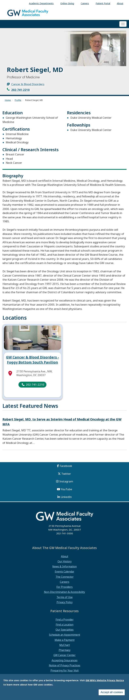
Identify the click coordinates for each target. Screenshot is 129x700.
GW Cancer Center (64, 655)
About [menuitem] (120, 3)
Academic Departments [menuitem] (41, 3)
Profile (18, 100)
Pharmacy (64, 650)
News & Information (64, 566)
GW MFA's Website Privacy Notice (105, 680)
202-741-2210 (20, 90)
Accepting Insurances (64, 660)
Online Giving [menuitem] (67, 3)
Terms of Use (65, 597)
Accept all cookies (112, 692)
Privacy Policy (65, 602)
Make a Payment (65, 640)
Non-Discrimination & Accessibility (64, 592)
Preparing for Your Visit (65, 670)
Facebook (66, 466)
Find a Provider (65, 619)
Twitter (66, 474)
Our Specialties (65, 629)
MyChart (64, 645)
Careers (64, 581)
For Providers (64, 587)
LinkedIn (66, 497)
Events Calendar (64, 571)
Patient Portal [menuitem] (103, 3)
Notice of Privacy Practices (64, 665)
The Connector (65, 576)
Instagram (66, 481)
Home (8, 100)
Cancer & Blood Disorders (27, 84)
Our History (65, 561)
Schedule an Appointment (64, 634)
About (64, 556)
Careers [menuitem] (85, 3)
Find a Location (64, 624)
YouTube (66, 489)
